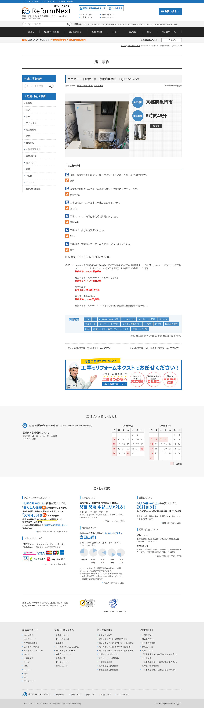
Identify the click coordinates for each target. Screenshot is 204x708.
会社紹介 (60, 694)
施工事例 (59, 643)
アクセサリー (32, 123)
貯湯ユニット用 (140, 329)
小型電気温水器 (30, 643)
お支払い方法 (147, 647)
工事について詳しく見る (115, 521)
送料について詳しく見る (172, 523)
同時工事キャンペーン (170, 24)
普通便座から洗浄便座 (108, 670)
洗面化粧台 (97, 32)
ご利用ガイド (86, 17)
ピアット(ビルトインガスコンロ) (117, 24)
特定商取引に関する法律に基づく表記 (66, 703)
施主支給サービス (63, 654)
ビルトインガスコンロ (33, 650)
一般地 (148, 324)
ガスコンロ (101, 24)
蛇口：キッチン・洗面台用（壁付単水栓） (117, 650)
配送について (147, 650)
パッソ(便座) (157, 24)
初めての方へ (86, 14)
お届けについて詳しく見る (114, 583)
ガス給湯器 (28, 635)
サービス (163, 319)
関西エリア (91, 694)
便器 (28, 110)
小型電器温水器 (33, 149)
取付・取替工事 (62, 639)
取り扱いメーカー (63, 662)
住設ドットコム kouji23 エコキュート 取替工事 (97, 277)
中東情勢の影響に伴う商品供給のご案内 (68, 40)
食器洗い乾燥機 (51, 32)
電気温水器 (98, 86)
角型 (87, 329)
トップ (123, 46)
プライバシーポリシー (43, 703)
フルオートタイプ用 (109, 324)
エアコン (133, 32)
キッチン (28, 654)
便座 (28, 116)
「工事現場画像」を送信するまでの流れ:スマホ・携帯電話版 (159, 664)
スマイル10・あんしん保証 (67, 647)
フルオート (90, 324)
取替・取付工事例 (133, 46)
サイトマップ (28, 703)
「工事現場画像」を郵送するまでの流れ (159, 670)
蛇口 (149, 32)
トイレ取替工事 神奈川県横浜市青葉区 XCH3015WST (154, 348)
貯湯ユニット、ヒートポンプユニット (111, 329)
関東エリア (76, 694)
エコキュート (128, 319)
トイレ (115, 32)
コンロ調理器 (75, 32)
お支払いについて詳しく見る (55, 564)
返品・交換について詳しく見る (169, 556)
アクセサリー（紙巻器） (109, 658)
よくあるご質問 (148, 643)
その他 (29, 176)
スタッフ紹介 (122, 694)
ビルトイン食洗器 (31, 647)
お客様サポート (108, 17)
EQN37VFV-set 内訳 (108, 319)
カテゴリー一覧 (169, 32)
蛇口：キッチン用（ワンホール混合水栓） (117, 643)
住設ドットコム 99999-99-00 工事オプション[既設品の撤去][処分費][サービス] (111, 305)
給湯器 (94, 24)
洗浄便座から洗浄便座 (108, 666)
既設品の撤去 (171, 324)
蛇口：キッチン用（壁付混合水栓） (114, 639)
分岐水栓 (30, 143)
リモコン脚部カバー (131, 324)
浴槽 (28, 169)
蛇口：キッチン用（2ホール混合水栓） (115, 647)
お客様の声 (60, 658)
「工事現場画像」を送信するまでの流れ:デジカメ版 (159, 656)
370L (87, 319)
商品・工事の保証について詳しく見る (52, 532)
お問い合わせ (61, 666)
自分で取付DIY (108, 14)
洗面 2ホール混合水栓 (108, 654)
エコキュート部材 (146, 319)
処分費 (158, 324)
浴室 (26, 673)
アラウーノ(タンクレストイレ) (141, 24)
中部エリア (106, 694)
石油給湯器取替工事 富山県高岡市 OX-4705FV (89, 348)
